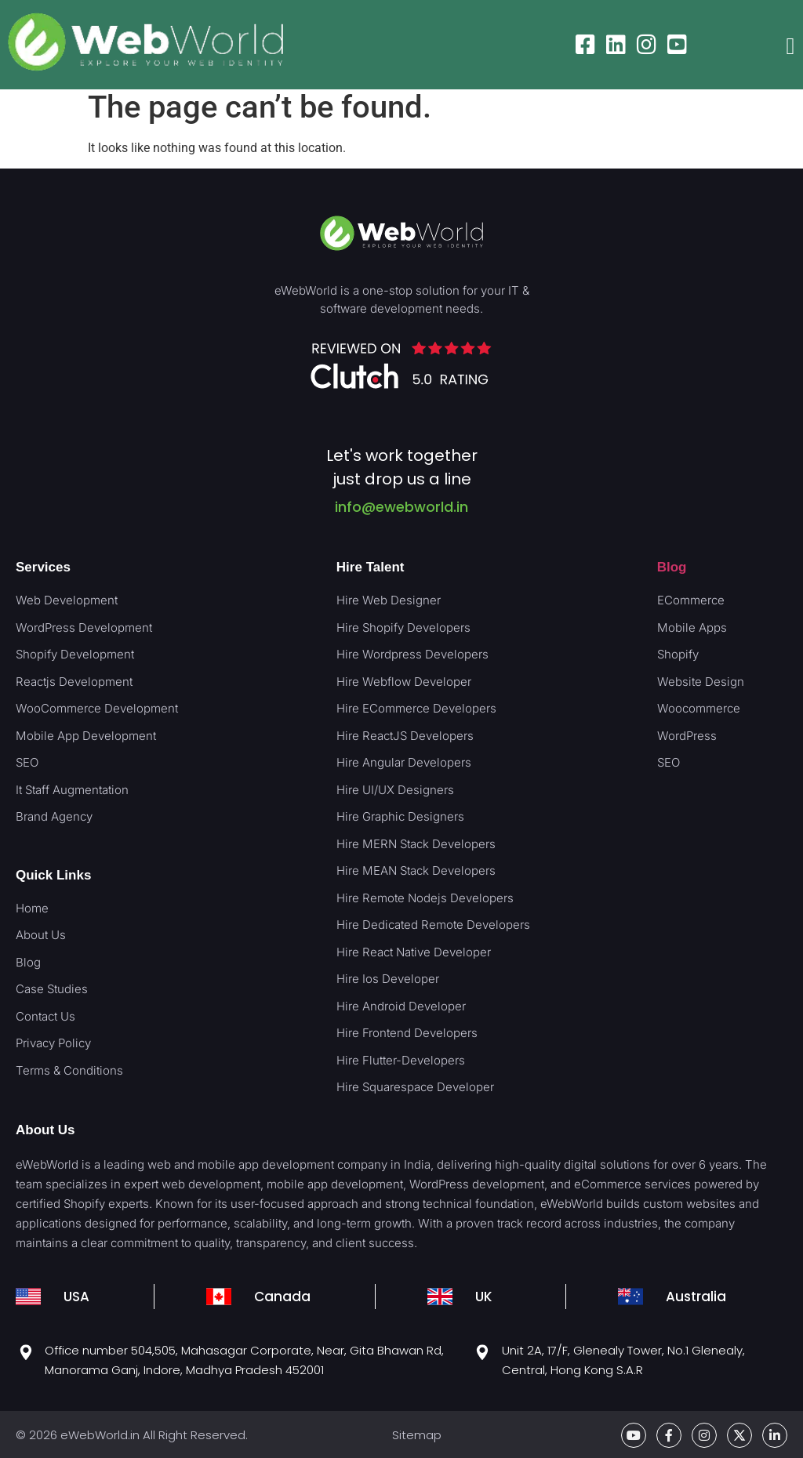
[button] (790, 47)
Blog (672, 567)
